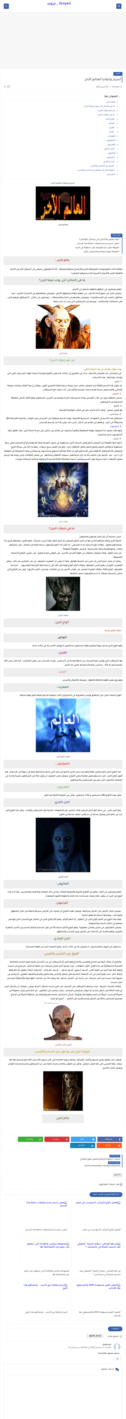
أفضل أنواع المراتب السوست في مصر (104, 1225)
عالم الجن (110, 175)
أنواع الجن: (110, 119)
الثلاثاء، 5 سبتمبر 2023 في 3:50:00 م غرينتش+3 (89, 1299)
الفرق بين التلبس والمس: (102, 166)
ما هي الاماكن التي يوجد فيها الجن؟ (99, 106)
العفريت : (111, 136)
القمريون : (110, 145)
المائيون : (111, 153)
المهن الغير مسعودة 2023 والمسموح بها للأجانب (66, 1266)
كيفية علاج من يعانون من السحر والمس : (96, 170)
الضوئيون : (110, 140)
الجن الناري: (109, 149)
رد (117, 1310)
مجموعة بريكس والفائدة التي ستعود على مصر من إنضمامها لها (104, 1266)
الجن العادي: (109, 162)
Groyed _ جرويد (59, 4)
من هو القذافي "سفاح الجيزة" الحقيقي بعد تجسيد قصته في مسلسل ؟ (25, 1225)
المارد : (111, 132)
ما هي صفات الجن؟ (106, 115)
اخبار (118, 74)
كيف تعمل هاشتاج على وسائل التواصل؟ (99, 239)
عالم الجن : (110, 102)
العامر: (111, 123)
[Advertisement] (63, 42)
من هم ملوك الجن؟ (106, 111)
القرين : (111, 128)
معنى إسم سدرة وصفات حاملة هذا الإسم (98, 243)
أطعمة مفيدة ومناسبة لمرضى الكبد (101, 252)
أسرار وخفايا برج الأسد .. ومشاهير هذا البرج (23, 1266)
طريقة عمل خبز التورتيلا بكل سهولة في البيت (97, 248)
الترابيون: (110, 157)
